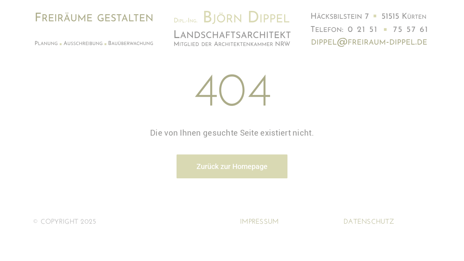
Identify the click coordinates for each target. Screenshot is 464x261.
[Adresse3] (370, 39)
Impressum (259, 222)
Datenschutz (369, 222)
